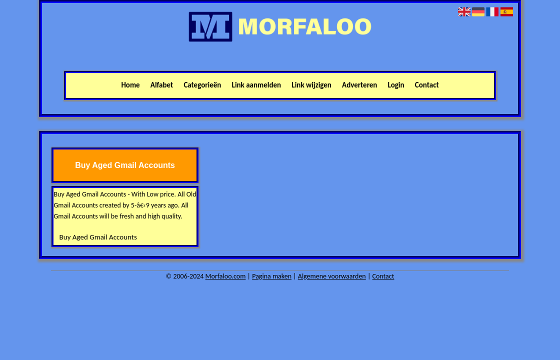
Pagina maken (272, 276)
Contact (427, 85)
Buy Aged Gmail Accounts (98, 237)
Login (396, 85)
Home (130, 85)
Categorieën (202, 85)
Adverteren (359, 85)
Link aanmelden (257, 85)
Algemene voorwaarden (332, 276)
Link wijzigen (312, 85)
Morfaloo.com (226, 276)
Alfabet (161, 85)
